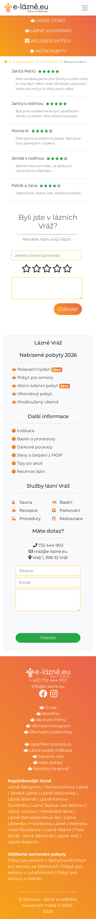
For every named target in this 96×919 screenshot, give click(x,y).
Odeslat (48, 637)
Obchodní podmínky (48, 732)
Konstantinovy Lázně (66, 787)
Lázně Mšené (58, 829)
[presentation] (49, 620)
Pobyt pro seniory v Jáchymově (40, 860)
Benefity (48, 713)
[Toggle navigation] (85, 8)
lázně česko (48, 20)
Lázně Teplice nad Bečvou (57, 805)
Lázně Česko (23, 62)
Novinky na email (48, 768)
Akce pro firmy (48, 719)
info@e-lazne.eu (48, 686)
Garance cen (48, 756)
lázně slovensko (48, 30)
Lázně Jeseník (22, 799)
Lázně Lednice (22, 811)
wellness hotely (48, 40)
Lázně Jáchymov (25, 787)
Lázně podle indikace (48, 750)
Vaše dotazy (48, 762)
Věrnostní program (48, 725)
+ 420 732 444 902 (48, 680)
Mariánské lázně (56, 811)
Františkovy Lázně (47, 823)
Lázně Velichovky (58, 793)
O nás (48, 707)
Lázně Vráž (49, 62)
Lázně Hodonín (23, 842)
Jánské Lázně (24, 793)
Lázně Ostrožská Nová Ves (34, 817)
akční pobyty (48, 51)
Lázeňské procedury (48, 744)
